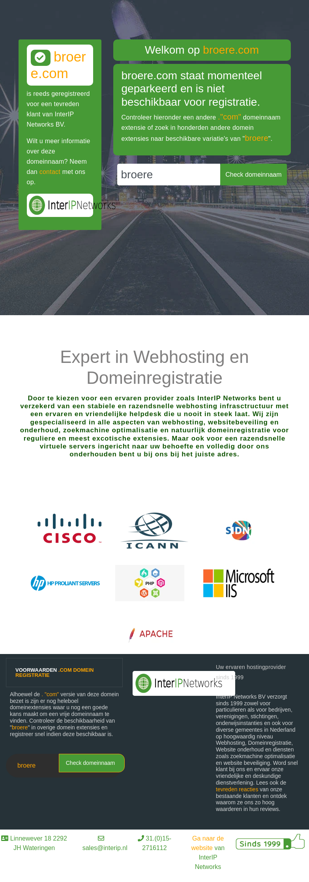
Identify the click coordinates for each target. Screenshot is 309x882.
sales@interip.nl (104, 848)
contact (49, 171)
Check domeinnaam (90, 763)
